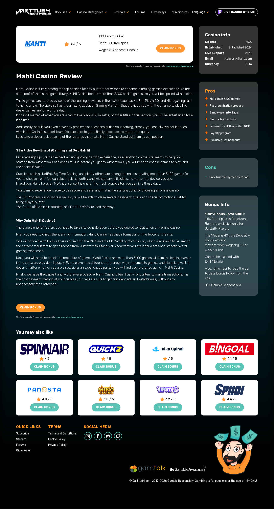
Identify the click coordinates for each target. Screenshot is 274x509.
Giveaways (158, 12)
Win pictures (180, 12)
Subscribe (22, 433)
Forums (140, 12)
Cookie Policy (56, 439)
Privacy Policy (57, 445)
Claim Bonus (170, 48)
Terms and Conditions (62, 433)
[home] (33, 12)
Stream (21, 439)
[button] (63, 12)
